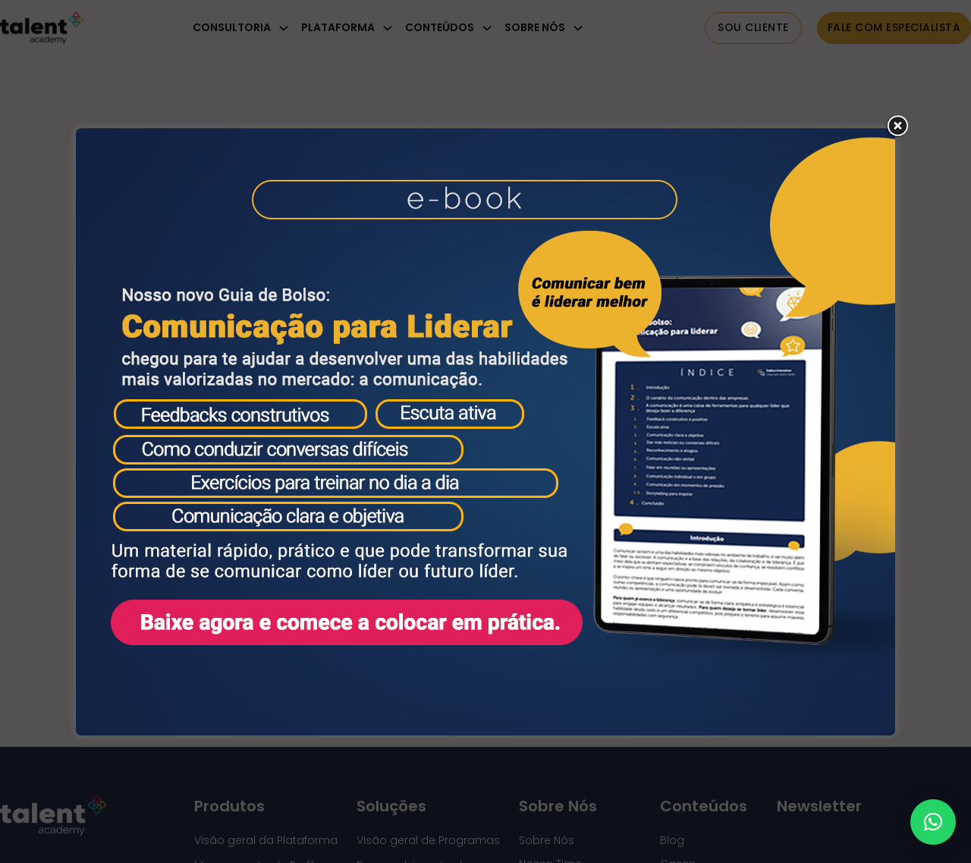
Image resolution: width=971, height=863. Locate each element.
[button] (933, 822)
